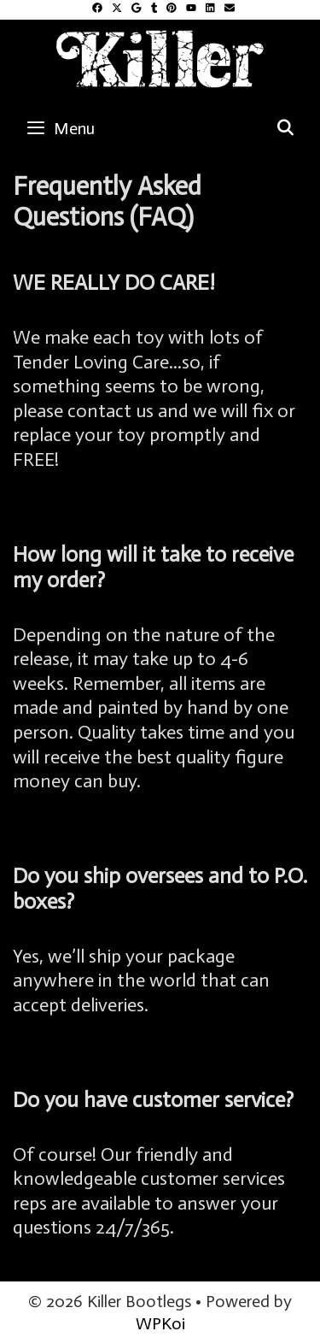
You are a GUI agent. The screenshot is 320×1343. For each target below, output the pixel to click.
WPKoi (160, 1323)
